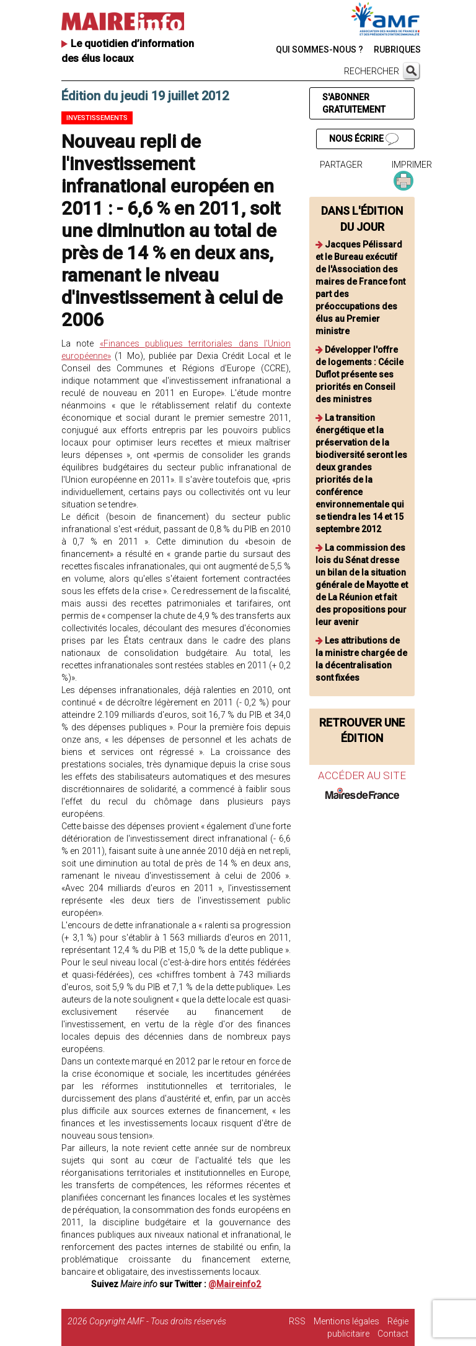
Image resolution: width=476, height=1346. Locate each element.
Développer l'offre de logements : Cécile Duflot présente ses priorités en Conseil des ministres (359, 374)
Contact (392, 1334)
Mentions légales (346, 1321)
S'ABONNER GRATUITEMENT (354, 103)
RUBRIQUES (397, 49)
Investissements (97, 118)
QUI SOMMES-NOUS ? (319, 49)
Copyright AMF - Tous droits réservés (157, 1321)
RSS (297, 1321)
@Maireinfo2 (234, 1284)
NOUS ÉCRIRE (364, 139)
